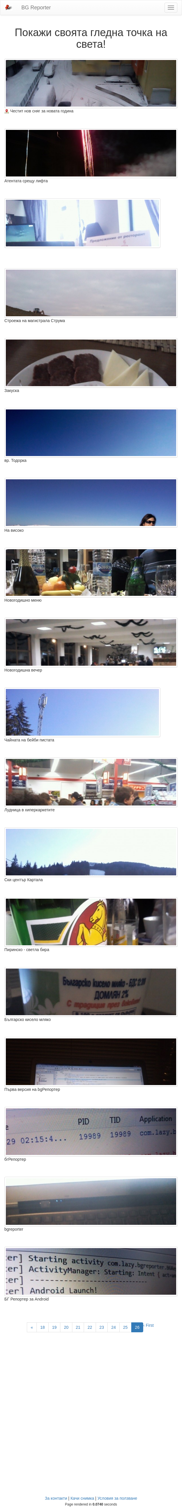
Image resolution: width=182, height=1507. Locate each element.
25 (125, 1327)
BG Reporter (36, 7)
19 (54, 1327)
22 (90, 1327)
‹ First (148, 1325)
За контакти (56, 1498)
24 (113, 1327)
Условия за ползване (117, 1498)
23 (101, 1327)
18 (42, 1327)
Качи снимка (82, 1498)
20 (66, 1327)
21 (78, 1327)
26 (137, 1327)
